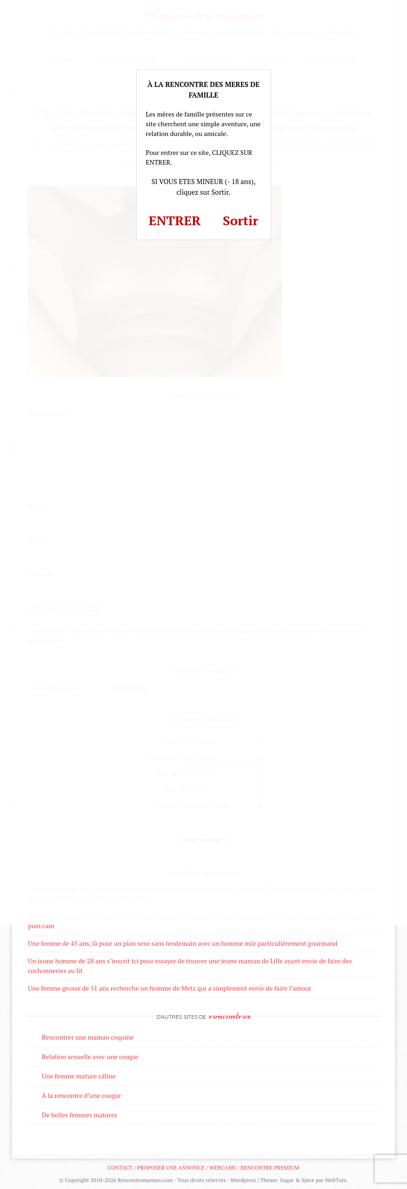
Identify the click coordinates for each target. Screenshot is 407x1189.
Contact (120, 1167)
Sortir (240, 220)
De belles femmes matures (79, 1114)
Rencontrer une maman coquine (88, 1037)
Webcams (222, 1167)
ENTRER (175, 220)
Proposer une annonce (171, 1167)
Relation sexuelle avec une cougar (90, 1056)
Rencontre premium (269, 1167)
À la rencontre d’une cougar (81, 1095)
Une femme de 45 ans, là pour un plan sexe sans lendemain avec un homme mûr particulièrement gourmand (182, 943)
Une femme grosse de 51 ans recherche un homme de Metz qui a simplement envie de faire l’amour (169, 988)
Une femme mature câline (78, 1076)
